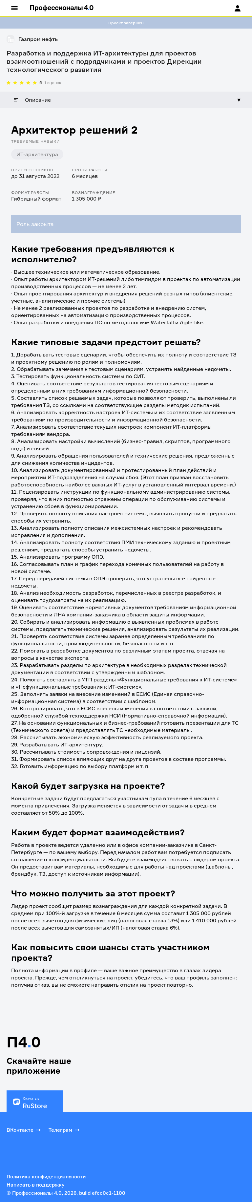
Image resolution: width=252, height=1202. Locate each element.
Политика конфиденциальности (46, 1176)
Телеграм (65, 1130)
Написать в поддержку (35, 1184)
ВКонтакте (24, 1130)
